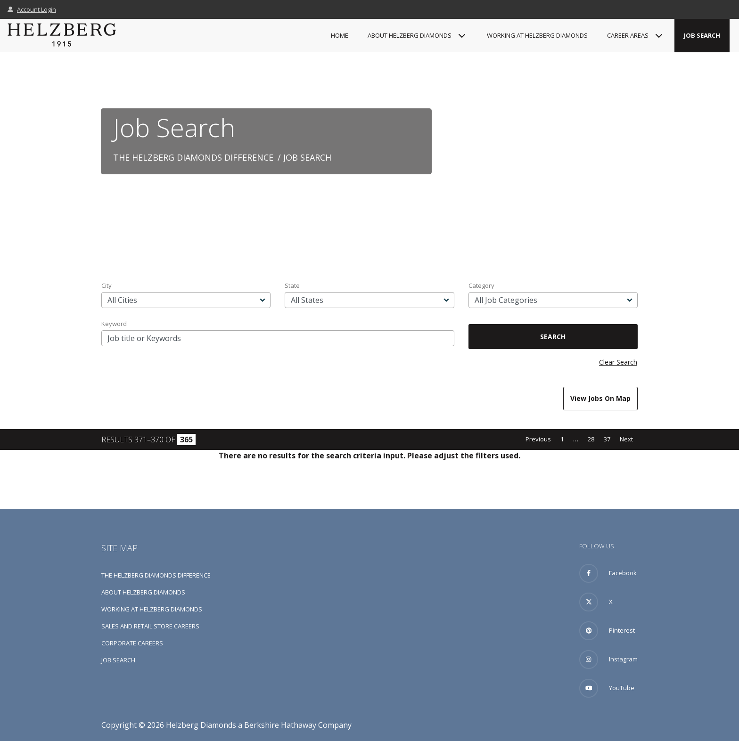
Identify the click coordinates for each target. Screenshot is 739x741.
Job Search (702, 35)
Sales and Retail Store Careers (150, 626)
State (292, 285)
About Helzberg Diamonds (143, 592)
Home (339, 35)
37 (607, 439)
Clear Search (618, 362)
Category (481, 285)
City (106, 285)
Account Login (32, 9)
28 (591, 439)
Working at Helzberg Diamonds (537, 35)
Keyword (114, 323)
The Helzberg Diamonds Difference (193, 157)
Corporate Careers (132, 643)
